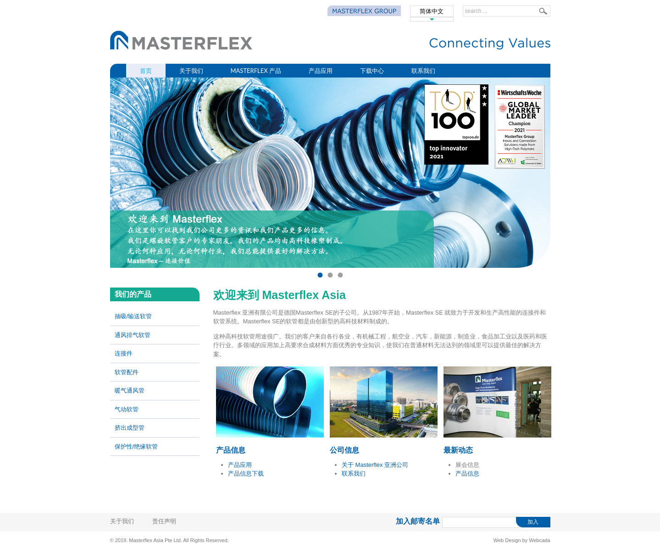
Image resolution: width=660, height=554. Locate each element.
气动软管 (127, 409)
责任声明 (164, 521)
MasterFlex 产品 (256, 70)
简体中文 (432, 11)
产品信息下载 (246, 473)
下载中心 (372, 70)
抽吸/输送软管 (133, 316)
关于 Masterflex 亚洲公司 (375, 464)
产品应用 (321, 70)
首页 (146, 70)
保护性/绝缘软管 (136, 446)
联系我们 (423, 70)
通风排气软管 (132, 335)
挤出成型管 (129, 427)
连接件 (124, 353)
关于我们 (191, 70)
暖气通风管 (129, 390)
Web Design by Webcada (522, 540)
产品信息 (467, 473)
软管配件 (127, 372)
